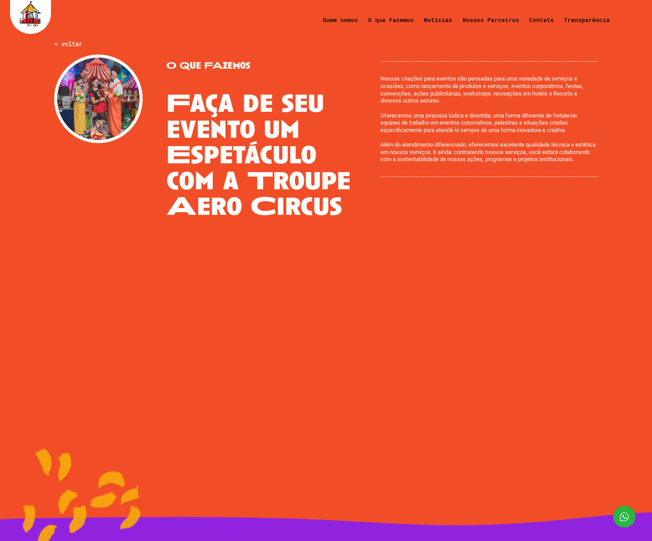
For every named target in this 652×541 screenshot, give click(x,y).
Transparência (587, 20)
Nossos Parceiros (491, 20)
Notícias (438, 20)
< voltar (68, 44)
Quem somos (340, 20)
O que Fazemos (391, 20)
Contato (541, 20)
